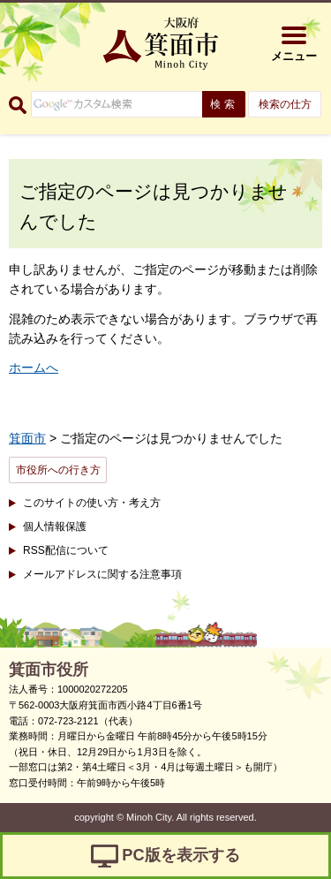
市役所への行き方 (58, 470)
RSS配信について (66, 550)
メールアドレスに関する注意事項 (102, 574)
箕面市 (27, 438)
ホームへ (33, 367)
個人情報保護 (55, 526)
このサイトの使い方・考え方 (92, 502)
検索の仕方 (285, 104)
